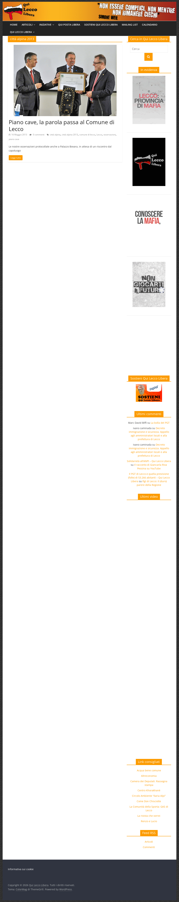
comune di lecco (87, 134)
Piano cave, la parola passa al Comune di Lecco (61, 125)
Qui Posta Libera (69, 24)
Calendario (149, 24)
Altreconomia (149, 775)
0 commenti (37, 134)
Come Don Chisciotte (149, 801)
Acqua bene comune (149, 770)
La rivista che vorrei (148, 815)
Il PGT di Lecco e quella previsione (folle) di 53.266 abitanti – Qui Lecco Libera (149, 477)
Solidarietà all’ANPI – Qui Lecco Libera (149, 461)
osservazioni (109, 134)
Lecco (99, 134)
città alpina (55, 134)
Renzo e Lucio (149, 821)
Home (13, 24)
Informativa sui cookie (21, 869)
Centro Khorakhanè (149, 790)
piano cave (14, 139)
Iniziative (45, 24)
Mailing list (130, 24)
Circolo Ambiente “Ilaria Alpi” (149, 795)
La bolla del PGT (160, 422)
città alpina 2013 (70, 134)
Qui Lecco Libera (21, 32)
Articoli (27, 24)
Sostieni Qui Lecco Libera (101, 24)
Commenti (149, 847)
